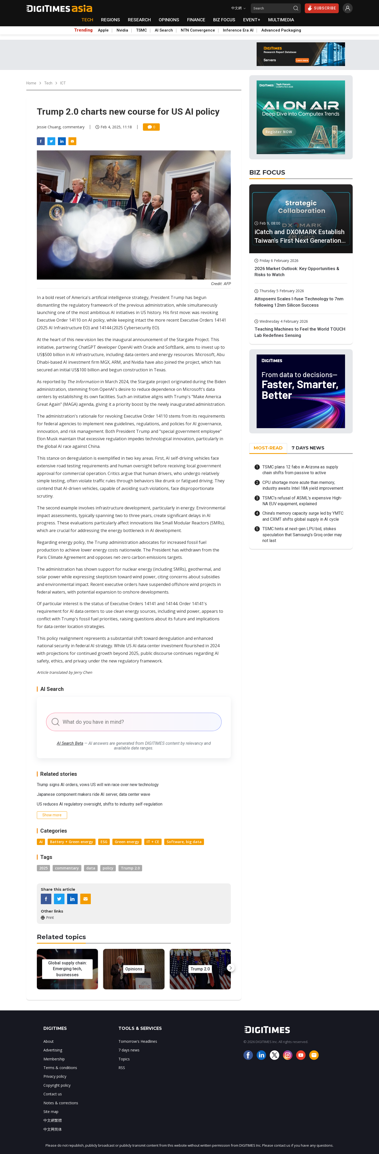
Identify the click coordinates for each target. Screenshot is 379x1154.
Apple (103, 30)
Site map (50, 1111)
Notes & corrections (60, 1102)
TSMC (141, 30)
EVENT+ (251, 19)
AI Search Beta (70, 743)
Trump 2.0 (130, 868)
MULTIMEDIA (281, 19)
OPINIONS (169, 19)
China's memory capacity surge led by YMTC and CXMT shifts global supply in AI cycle (302, 516)
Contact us (52, 1093)
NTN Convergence (198, 30)
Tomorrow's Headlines (137, 1041)
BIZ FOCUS (224, 19)
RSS (121, 1067)
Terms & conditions (60, 1067)
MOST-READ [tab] (268, 448)
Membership (54, 1058)
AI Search (164, 30)
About (48, 1041)
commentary (67, 868)
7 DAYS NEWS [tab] (308, 448)
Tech (48, 83)
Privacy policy (54, 1076)
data (90, 868)
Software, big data (184, 841)
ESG (104, 841)
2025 (43, 868)
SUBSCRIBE (321, 8)
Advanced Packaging (281, 30)
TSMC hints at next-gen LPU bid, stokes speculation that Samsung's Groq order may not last (302, 534)
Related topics (61, 937)
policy (108, 868)
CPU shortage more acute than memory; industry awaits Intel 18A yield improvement (302, 485)
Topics (124, 1058)
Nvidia (122, 30)
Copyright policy (57, 1085)
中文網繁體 (52, 1120)
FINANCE (196, 19)
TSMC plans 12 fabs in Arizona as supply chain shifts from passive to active (300, 469)
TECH (87, 19)
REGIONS (110, 19)
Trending (83, 30)
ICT (63, 83)
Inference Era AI (238, 30)
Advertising (52, 1049)
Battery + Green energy (71, 841)
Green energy (127, 841)
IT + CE (153, 841)
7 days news (128, 1049)
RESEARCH (139, 19)
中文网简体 (52, 1129)
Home (31, 83)
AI (41, 841)
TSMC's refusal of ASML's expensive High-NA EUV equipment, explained (302, 500)
